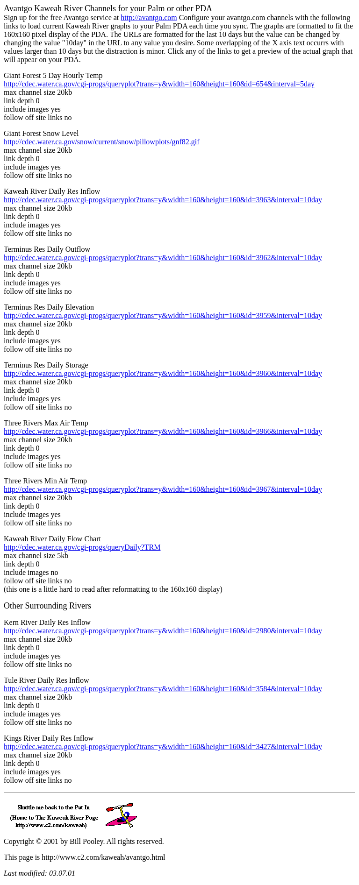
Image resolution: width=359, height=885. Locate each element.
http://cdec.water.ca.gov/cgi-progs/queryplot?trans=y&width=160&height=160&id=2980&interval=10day (163, 631)
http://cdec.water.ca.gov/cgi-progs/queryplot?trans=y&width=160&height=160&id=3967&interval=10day (163, 489)
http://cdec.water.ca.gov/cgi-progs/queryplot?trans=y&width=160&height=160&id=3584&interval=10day (163, 689)
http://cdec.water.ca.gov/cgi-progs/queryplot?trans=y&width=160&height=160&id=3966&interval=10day (163, 431)
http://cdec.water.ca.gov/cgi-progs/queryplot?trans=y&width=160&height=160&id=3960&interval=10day (163, 373)
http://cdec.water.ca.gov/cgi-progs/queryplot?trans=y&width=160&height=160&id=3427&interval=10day (163, 746)
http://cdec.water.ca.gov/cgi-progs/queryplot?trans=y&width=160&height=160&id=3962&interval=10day (163, 258)
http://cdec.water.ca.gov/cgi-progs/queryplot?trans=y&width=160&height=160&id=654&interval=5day (159, 84)
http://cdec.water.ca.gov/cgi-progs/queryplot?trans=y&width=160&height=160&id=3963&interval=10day (163, 200)
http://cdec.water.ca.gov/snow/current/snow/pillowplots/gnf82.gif (102, 142)
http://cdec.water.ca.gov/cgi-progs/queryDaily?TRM (82, 547)
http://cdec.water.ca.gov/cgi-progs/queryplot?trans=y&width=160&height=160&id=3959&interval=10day (163, 315)
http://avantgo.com (149, 17)
